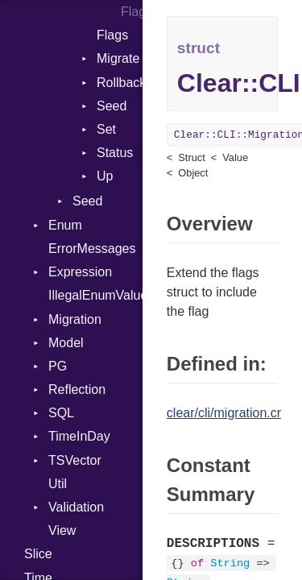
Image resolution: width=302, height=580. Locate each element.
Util (57, 484)
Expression (80, 272)
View (62, 530)
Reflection (76, 389)
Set (106, 129)
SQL (61, 413)
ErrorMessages (91, 248)
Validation (76, 507)
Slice (38, 554)
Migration (74, 319)
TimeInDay (79, 436)
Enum (65, 225)
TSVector (74, 460)
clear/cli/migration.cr (224, 413)
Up (105, 176)
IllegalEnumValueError (95, 295)
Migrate (118, 58)
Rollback (120, 82)
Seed (111, 106)
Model (66, 343)
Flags (132, 12)
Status (115, 153)
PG (57, 366)
